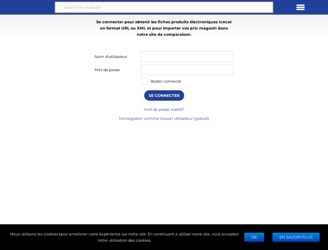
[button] (27, 7)
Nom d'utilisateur (111, 56)
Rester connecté (165, 81)
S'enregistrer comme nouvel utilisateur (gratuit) (164, 118)
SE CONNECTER (164, 95)
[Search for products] (164, 7)
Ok (254, 237)
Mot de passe (107, 70)
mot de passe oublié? (164, 109)
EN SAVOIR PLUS (296, 237)
